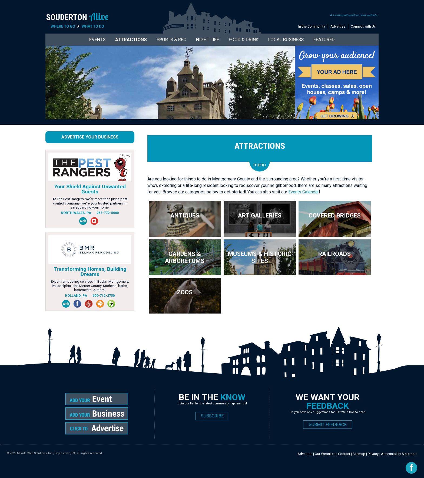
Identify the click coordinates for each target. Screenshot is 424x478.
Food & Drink (244, 39)
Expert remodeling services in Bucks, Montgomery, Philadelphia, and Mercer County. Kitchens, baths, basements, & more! (90, 285)
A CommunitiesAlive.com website (353, 15)
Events (97, 39)
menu (259, 164)
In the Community (311, 26)
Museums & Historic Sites (260, 257)
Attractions (131, 39)
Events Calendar (303, 192)
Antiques (184, 215)
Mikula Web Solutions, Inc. (35, 453)
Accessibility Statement (399, 454)
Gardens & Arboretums (184, 257)
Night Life (207, 39)
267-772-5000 (108, 213)
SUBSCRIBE (212, 415)
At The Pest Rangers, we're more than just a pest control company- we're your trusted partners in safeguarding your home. (89, 203)
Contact (344, 454)
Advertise (337, 26)
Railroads (334, 253)
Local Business (286, 39)
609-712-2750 (103, 296)
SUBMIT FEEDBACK (328, 424)
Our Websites (325, 454)
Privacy (373, 454)
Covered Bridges (335, 215)
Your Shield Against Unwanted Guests (90, 189)
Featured (324, 39)
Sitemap (359, 454)
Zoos (185, 292)
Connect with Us (363, 26)
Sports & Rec (171, 39)
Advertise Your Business (89, 137)
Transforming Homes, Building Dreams (90, 271)
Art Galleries (259, 215)
